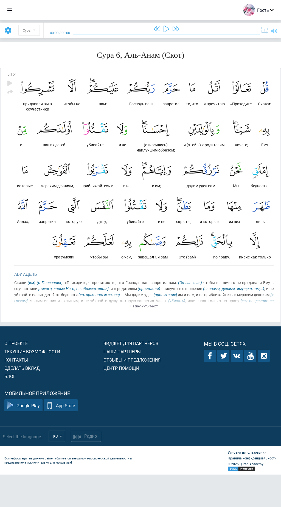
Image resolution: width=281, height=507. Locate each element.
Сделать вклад (22, 400)
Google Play (23, 438)
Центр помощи (121, 400)
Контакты (16, 392)
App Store (61, 438)
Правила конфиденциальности (252, 490)
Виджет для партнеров (130, 376)
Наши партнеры (122, 384)
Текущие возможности (32, 384)
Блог (10, 409)
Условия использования (247, 485)
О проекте (16, 376)
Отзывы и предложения (132, 392)
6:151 (12, 74)
